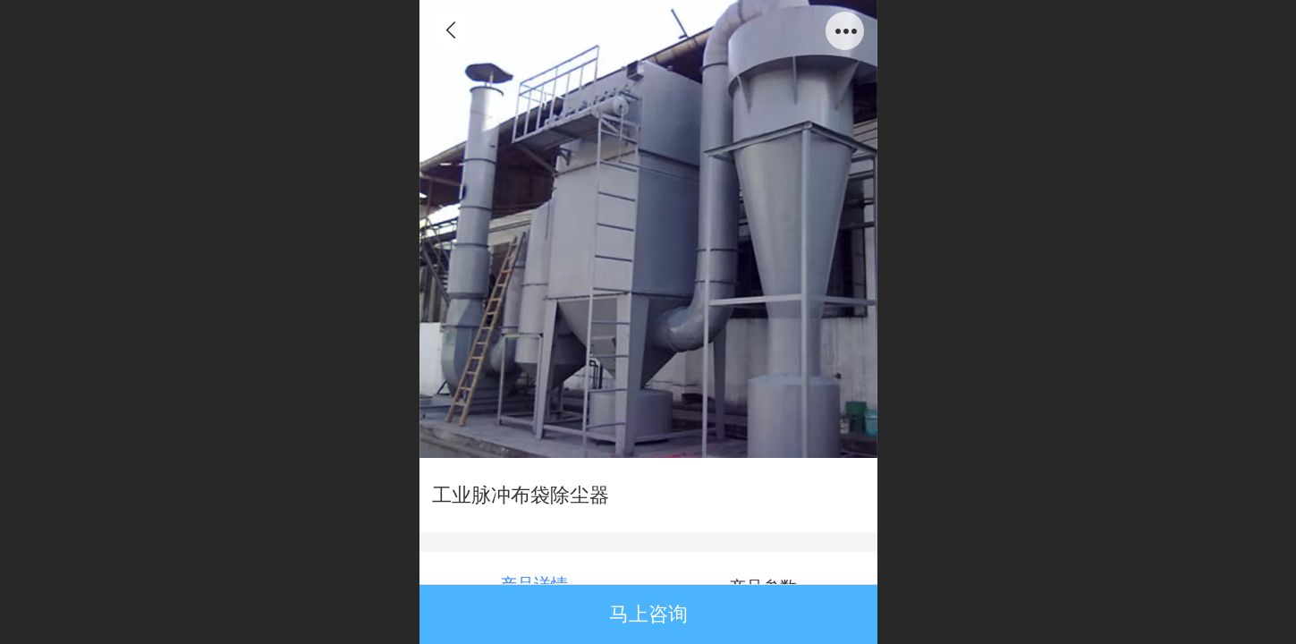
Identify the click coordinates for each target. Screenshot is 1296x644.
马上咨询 (648, 614)
